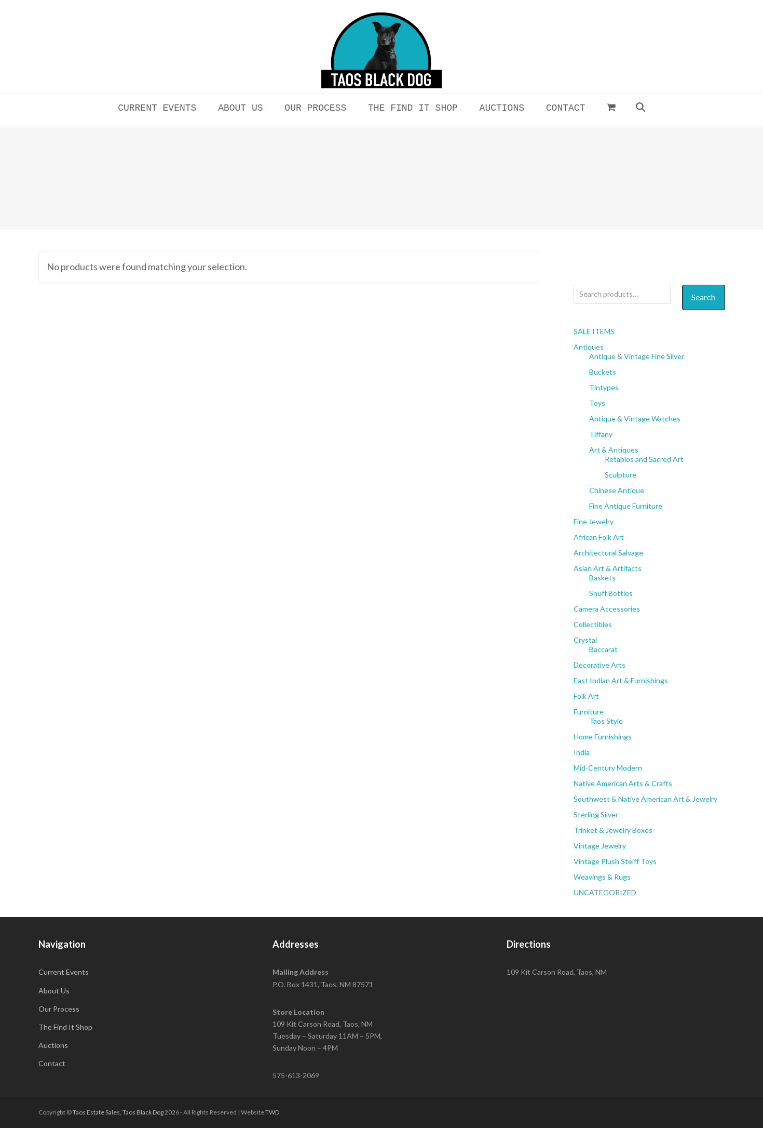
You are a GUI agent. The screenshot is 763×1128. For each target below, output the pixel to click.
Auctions (53, 1045)
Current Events (63, 971)
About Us (54, 990)
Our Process (58, 1008)
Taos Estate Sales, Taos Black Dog (118, 1112)
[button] (611, 107)
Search (703, 297)
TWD (272, 1112)
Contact (51, 1063)
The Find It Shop (65, 1027)
